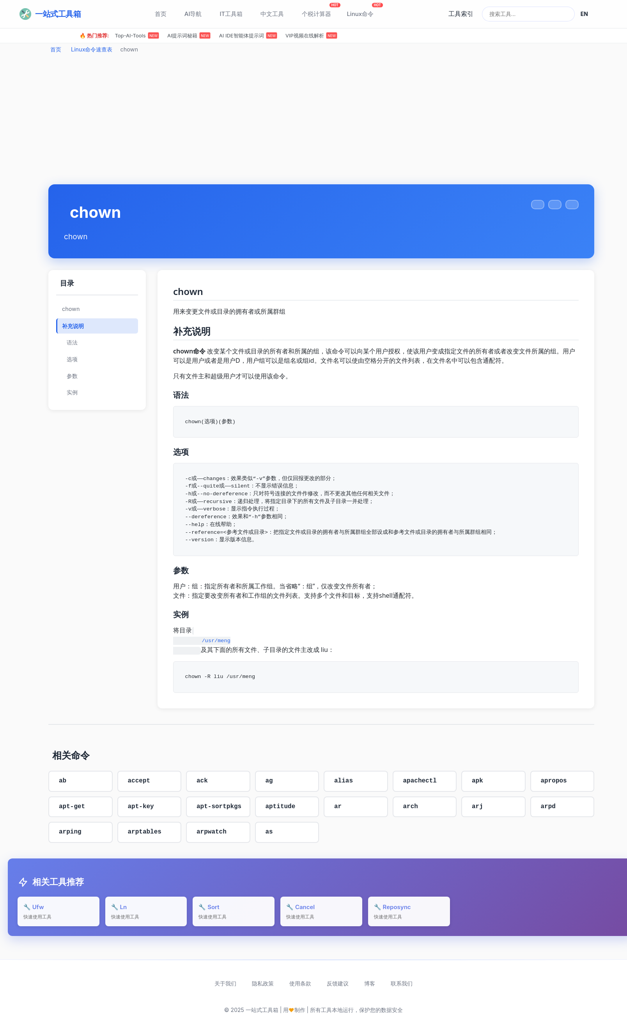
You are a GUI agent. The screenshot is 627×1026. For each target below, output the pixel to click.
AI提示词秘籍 (189, 35)
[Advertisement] (321, 122)
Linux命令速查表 (92, 49)
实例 (72, 392)
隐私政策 (263, 983)
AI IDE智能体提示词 (248, 35)
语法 (72, 342)
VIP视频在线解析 (311, 35)
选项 (72, 359)
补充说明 (73, 326)
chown (71, 309)
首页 (55, 49)
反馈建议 (338, 983)
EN (584, 14)
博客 (369, 983)
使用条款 (300, 983)
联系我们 (402, 983)
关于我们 (225, 983)
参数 (72, 376)
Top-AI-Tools (137, 35)
